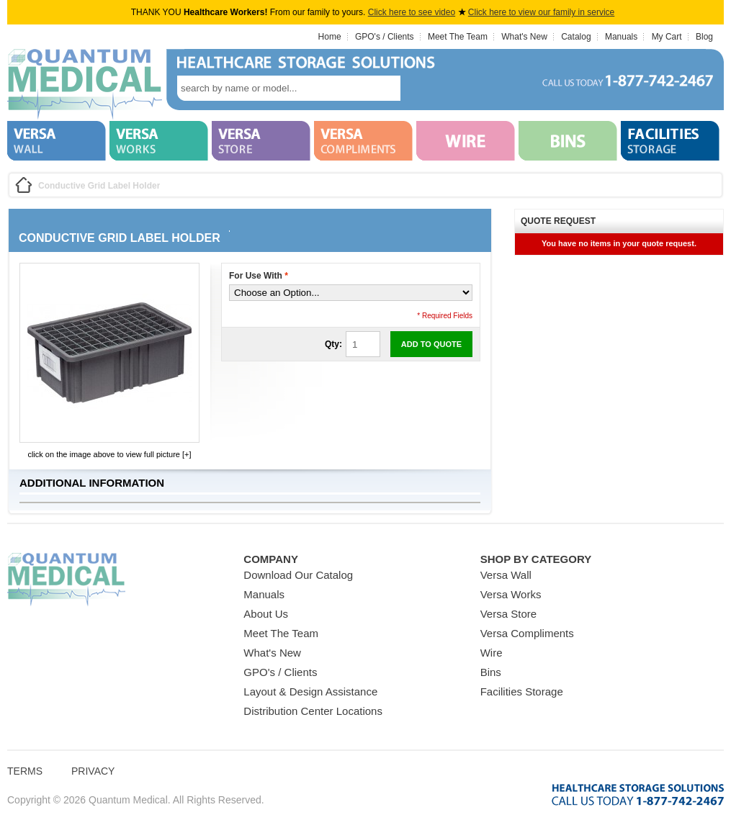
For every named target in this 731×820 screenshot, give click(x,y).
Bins (490, 672)
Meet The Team (458, 37)
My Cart (667, 37)
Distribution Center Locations (312, 711)
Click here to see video (411, 12)
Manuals (621, 37)
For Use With (258, 276)
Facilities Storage (521, 691)
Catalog (576, 37)
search (422, 88)
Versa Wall (506, 575)
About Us (265, 614)
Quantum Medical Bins (84, 85)
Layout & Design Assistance (310, 691)
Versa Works (511, 594)
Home (329, 37)
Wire (491, 652)
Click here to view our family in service (541, 12)
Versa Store (508, 614)
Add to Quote (431, 344)
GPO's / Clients (384, 37)
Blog (704, 37)
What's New (524, 37)
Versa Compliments (527, 633)
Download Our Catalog (298, 575)
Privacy (93, 771)
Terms (24, 771)
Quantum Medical (66, 580)
